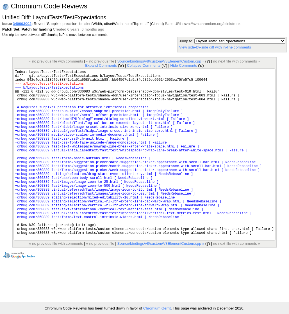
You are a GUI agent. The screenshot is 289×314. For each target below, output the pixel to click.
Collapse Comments (143, 65)
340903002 (22, 24)
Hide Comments (183, 65)
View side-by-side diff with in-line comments (215, 47)
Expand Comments (101, 65)
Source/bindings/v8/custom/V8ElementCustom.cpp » (160, 61)
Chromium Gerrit (157, 308)
